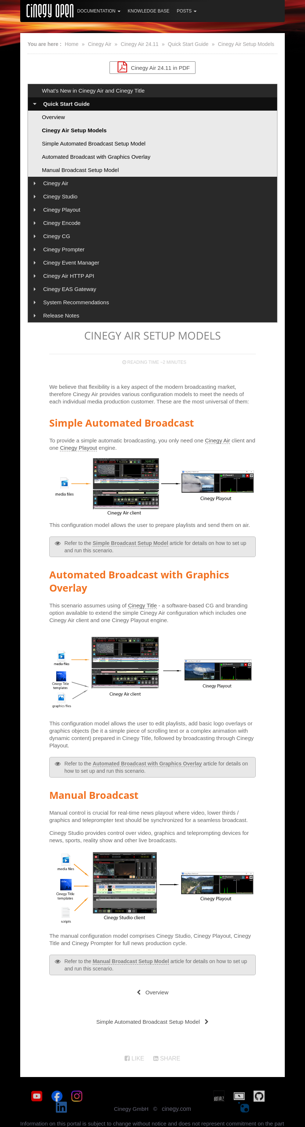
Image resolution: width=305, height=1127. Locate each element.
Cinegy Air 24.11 (140, 44)
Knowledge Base (148, 11)
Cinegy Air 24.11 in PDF (152, 66)
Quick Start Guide (188, 44)
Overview (53, 117)
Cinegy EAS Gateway (69, 289)
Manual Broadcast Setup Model (80, 170)
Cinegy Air (99, 44)
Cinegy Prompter (64, 249)
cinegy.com (176, 1098)
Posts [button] (187, 11)
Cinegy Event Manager (71, 262)
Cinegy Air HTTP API (68, 276)
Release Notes (61, 315)
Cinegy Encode (61, 223)
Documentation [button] (99, 11)
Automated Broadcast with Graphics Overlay (96, 157)
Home (71, 44)
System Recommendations (76, 302)
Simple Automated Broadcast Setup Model (94, 143)
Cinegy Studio (60, 196)
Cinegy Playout (61, 210)
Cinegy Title (142, 605)
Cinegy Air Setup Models (246, 44)
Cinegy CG (56, 236)
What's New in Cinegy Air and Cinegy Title (93, 90)
